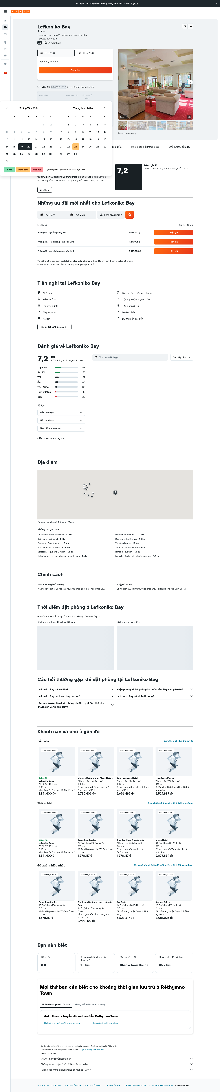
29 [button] (97, 110)
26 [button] (75, 110)
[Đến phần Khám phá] (5, 42)
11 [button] (68, 96)
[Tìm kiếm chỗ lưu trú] (5, 27)
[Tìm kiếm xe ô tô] (5, 34)
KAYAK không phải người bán (116, 1058)
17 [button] (61, 103)
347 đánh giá (54, 42)
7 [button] (90, 88)
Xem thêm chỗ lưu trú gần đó (178, 740)
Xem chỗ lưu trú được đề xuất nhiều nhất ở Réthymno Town (163, 865)
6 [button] (83, 88)
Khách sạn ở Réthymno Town (105, 1023)
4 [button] (68, 88)
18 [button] (68, 103)
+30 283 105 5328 (47, 38)
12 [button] (76, 96)
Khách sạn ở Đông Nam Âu (135, 1085)
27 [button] (83, 110)
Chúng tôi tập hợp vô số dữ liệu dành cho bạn (116, 1064)
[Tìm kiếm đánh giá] (133, 357)
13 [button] (83, 96)
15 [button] (98, 96)
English (134, 3)
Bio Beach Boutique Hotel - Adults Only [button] (95, 904)
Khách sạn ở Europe (73, 1085)
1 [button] (97, 81)
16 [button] (105, 96)
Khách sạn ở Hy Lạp (93, 1085)
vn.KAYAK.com (43, 1085)
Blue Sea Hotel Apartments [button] (130, 840)
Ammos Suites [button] (163, 902)
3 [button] (61, 88)
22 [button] (97, 103)
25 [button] (68, 110)
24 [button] (61, 110)
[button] (216, 3)
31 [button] (61, 118)
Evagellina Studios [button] (87, 840)
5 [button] (75, 88)
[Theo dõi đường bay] (5, 49)
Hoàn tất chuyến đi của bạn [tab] (56, 1004)
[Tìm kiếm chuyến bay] (5, 21)
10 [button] (61, 96)
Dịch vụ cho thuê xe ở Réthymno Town (62, 1023)
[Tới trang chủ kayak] (20, 11)
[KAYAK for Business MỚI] (5, 55)
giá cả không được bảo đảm (93, 1050)
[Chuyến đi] (5, 64)
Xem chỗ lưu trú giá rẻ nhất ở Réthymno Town (170, 803)
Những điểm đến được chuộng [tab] (90, 1004)
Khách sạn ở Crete (112, 1085)
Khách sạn (57, 1085)
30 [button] (104, 110)
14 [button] (90, 96)
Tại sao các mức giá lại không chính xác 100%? (116, 1069)
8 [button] (97, 88)
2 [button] (105, 81)
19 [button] (76, 103)
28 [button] (90, 110)
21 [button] (90, 103)
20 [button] (82, 103)
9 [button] (105, 88)
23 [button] (105, 103)
